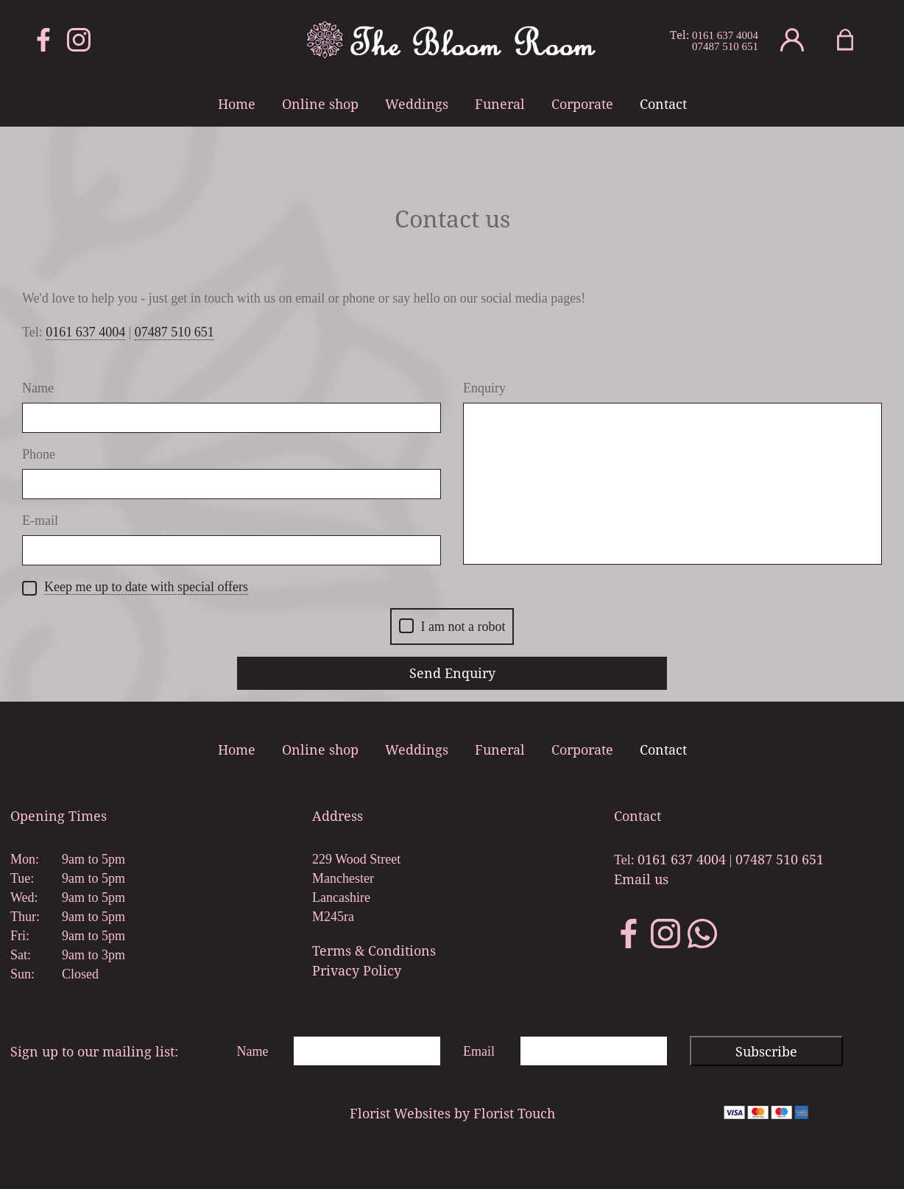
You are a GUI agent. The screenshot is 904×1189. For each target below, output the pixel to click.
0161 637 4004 (725, 35)
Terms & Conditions (374, 950)
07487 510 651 (725, 46)
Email (479, 1051)
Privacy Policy (356, 970)
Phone (38, 454)
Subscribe (766, 1051)
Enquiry (484, 388)
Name (38, 388)
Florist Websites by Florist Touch (452, 1113)
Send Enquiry (452, 673)
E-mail (40, 520)
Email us (641, 879)
